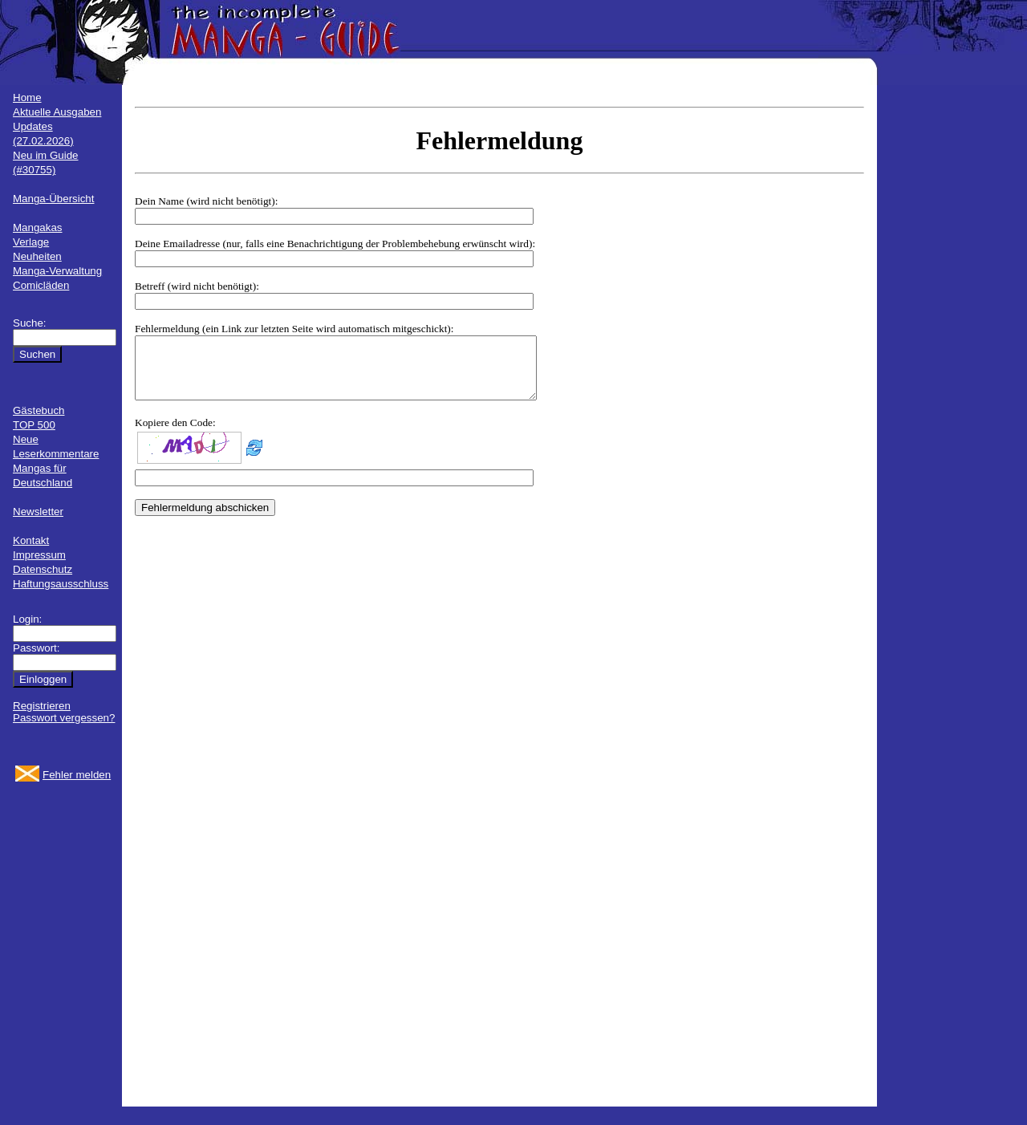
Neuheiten (37, 256)
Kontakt (31, 540)
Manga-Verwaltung (57, 271)
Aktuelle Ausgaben (57, 112)
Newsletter (38, 512)
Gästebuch (38, 410)
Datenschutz (42, 569)
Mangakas (38, 227)
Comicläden (41, 285)
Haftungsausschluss (60, 584)
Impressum (39, 555)
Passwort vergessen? (64, 718)
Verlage (31, 242)
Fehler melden (77, 775)
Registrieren (42, 706)
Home (27, 97)
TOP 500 (34, 425)
